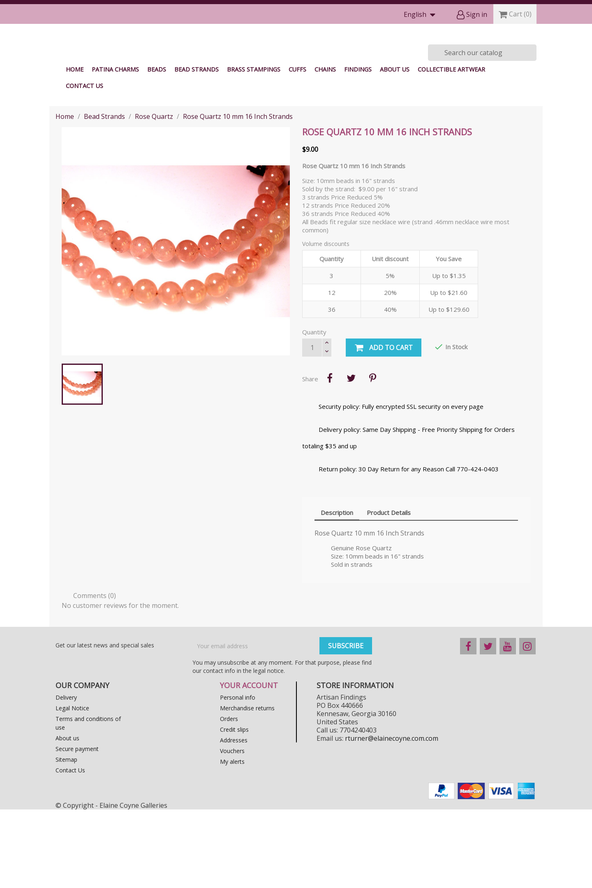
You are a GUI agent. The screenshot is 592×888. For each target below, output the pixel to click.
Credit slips (234, 808)
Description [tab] (337, 591)
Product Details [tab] (389, 591)
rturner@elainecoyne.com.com (391, 816)
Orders (229, 797)
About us (394, 148)
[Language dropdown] (421, 15)
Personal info (237, 776)
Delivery (66, 776)
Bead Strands (196, 148)
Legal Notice (72, 787)
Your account (249, 764)
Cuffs (297, 148)
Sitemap (66, 838)
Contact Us (84, 164)
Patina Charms (115, 148)
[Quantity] (312, 426)
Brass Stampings (253, 148)
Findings (358, 148)
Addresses (233, 819)
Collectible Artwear (451, 148)
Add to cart (383, 426)
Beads (156, 148)
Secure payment (77, 827)
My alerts (232, 840)
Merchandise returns (247, 787)
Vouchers (232, 829)
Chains (325, 148)
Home (74, 148)
